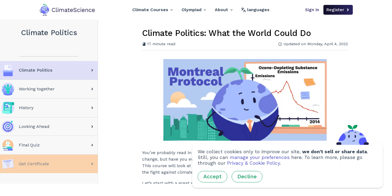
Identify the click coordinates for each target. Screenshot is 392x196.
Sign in (312, 9)
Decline (247, 176)
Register (338, 9)
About (224, 9)
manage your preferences (260, 157)
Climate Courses (152, 9)
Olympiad (194, 9)
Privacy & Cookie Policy (253, 163)
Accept (212, 176)
